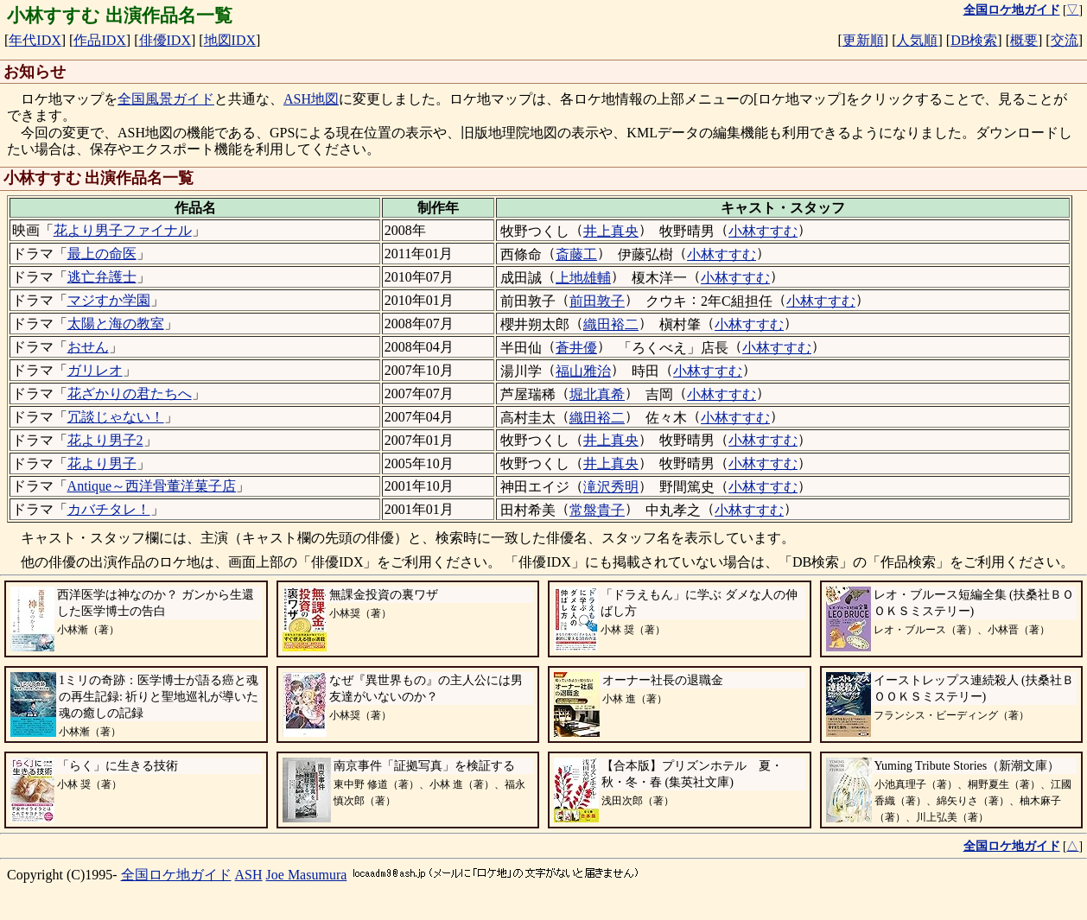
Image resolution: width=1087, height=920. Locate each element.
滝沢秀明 (611, 486)
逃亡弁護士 (102, 277)
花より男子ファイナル (123, 230)
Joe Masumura (306, 874)
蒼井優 (576, 347)
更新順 (863, 40)
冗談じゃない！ (115, 416)
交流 (1064, 40)
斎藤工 (576, 254)
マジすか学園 (108, 300)
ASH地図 (311, 99)
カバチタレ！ (108, 509)
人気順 (917, 40)
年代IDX (34, 40)
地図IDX (230, 40)
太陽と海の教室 (115, 323)
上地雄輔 (583, 277)
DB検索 (973, 40)
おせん (88, 346)
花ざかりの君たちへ (129, 393)
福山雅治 (583, 371)
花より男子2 (105, 440)
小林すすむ (763, 231)
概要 (1024, 40)
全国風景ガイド (166, 99)
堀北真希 (597, 394)
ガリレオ (95, 370)
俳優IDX (165, 40)
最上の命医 (102, 253)
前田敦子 (597, 301)
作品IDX (99, 40)
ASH (249, 874)
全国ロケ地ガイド (176, 874)
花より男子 (102, 463)
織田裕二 (611, 324)
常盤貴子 (597, 510)
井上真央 (611, 231)
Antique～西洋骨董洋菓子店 (152, 486)
